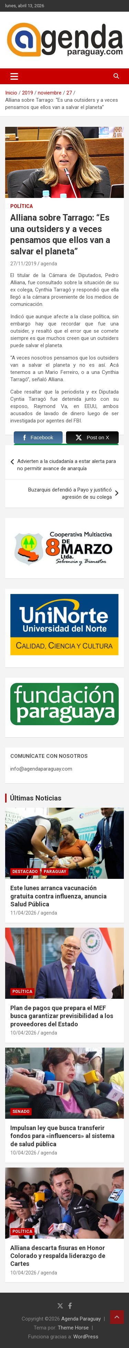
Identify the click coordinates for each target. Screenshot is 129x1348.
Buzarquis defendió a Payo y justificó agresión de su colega (70, 493)
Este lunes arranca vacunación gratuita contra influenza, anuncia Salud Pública (58, 896)
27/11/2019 (23, 263)
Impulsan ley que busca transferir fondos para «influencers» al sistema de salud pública (62, 1136)
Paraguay (55, 871)
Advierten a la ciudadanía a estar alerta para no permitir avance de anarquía (66, 465)
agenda (49, 263)
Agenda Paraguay (81, 1319)
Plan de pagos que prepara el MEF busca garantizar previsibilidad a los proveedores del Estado (61, 1016)
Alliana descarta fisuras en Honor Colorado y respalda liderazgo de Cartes (57, 1256)
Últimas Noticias (36, 798)
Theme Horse (73, 1328)
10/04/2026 (23, 1033)
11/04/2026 (23, 913)
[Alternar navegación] (14, 76)
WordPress (85, 1337)
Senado (21, 1111)
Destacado (25, 871)
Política (21, 206)
